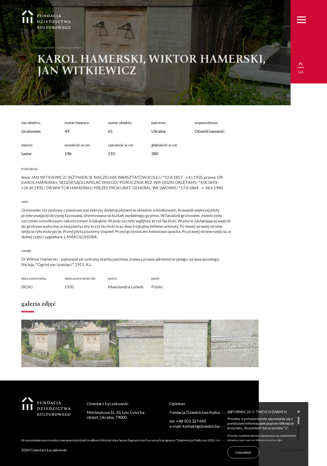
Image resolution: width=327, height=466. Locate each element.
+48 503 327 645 (191, 421)
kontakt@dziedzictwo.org (205, 426)
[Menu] (301, 19)
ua (300, 72)
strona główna (41, 47)
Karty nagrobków (66, 47)
